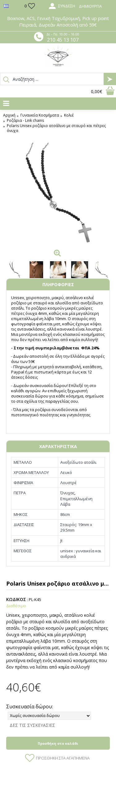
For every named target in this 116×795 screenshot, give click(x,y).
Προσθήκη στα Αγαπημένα (63, 758)
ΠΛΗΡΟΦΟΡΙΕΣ (58, 284)
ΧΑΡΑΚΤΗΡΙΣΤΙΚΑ (58, 446)
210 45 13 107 (63, 39)
